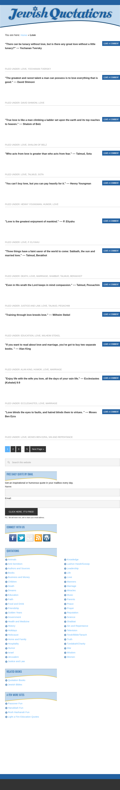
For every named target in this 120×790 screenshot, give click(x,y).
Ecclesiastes (29, 403)
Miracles (71, 590)
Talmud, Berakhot (71, 276)
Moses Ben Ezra (37, 437)
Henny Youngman (31, 204)
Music (70, 594)
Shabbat (54, 276)
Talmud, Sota (36, 174)
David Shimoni (29, 102)
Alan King (26, 369)
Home (24, 34)
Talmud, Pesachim (59, 305)
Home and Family (17, 639)
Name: (8, 486)
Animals (12, 559)
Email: (8, 498)
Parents (71, 599)
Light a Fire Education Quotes (23, 716)
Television (72, 630)
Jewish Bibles (15, 684)
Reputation (72, 612)
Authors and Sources (19, 568)
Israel (11, 652)
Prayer (70, 608)
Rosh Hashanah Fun (19, 712)
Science (71, 616)
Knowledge (72, 559)
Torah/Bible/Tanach (77, 634)
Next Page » (38, 449)
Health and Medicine (18, 621)
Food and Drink (16, 603)
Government (14, 616)
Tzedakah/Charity (76, 643)
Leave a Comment (111, 43)
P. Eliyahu (33, 242)
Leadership (72, 568)
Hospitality (13, 643)
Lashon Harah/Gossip (78, 563)
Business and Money (19, 576)
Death (24, 276)
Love (24, 68)
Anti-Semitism (15, 563)
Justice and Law (30, 305)
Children (12, 581)
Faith (10, 599)
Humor (47, 204)
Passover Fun (15, 703)
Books (11, 572)
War (69, 647)
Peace (70, 603)
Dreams (12, 590)
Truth (69, 639)
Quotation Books (16, 680)
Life (69, 572)
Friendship (13, 608)
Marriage (42, 276)
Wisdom (71, 652)
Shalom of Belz (37, 144)
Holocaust (13, 634)
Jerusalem (13, 656)
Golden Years (15, 612)
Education (27, 335)
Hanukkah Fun (15, 707)
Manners (71, 581)
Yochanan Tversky (39, 68)
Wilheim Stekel (51, 335)
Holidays (12, 630)
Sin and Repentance (61, 437)
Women (71, 656)
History (11, 625)
